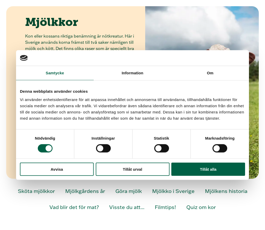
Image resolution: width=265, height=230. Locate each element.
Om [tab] (210, 73)
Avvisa (57, 169)
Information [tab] (132, 73)
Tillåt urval (132, 169)
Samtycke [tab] (55, 73)
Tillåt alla (208, 169)
